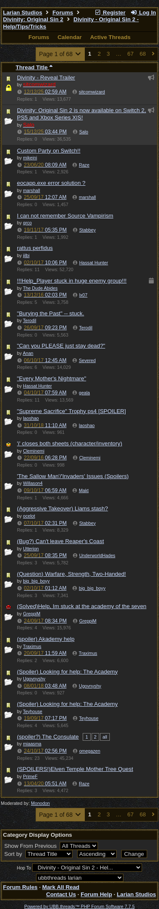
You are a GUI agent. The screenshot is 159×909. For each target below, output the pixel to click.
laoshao (87, 425)
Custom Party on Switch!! (49, 150)
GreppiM (88, 620)
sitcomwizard (92, 91)
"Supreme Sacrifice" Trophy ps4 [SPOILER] (71, 411)
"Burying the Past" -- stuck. (50, 313)
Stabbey (87, 229)
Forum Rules (20, 887)
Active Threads (110, 37)
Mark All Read (61, 887)
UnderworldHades (97, 555)
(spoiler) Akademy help (46, 639)
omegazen (89, 750)
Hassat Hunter (93, 262)
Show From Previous (31, 846)
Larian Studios (22, 12)
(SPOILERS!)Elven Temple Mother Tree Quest (75, 769)
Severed (87, 360)
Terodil (85, 327)
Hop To (24, 867)
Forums (63, 12)
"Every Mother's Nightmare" (51, 378)
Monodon (40, 803)
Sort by (14, 854)
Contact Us (61, 894)
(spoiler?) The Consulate (48, 736)
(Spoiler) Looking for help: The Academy (67, 671)
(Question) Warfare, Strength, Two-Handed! (71, 574)
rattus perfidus (35, 248)
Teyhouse (88, 718)
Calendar (70, 37)
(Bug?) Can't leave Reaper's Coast (60, 541)
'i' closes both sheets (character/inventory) (69, 443)
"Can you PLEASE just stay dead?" (61, 346)
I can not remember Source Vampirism (65, 215)
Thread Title (34, 67)
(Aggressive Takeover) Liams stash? (62, 508)
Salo (83, 131)
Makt (84, 490)
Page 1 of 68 (60, 54)
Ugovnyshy (90, 685)
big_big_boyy (92, 588)
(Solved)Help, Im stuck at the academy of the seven (81, 606)
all (105, 736)
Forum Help (96, 894)
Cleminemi (89, 457)
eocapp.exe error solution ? (51, 183)
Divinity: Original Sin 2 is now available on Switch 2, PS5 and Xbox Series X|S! (81, 114)
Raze (84, 164)
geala (84, 392)
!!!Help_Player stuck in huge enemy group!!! (72, 281)
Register (110, 12)
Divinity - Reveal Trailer (46, 77)
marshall (87, 197)
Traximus (88, 653)
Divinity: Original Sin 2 (33, 19)
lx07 (83, 294)
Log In (143, 12)
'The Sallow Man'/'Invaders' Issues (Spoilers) (73, 476)
